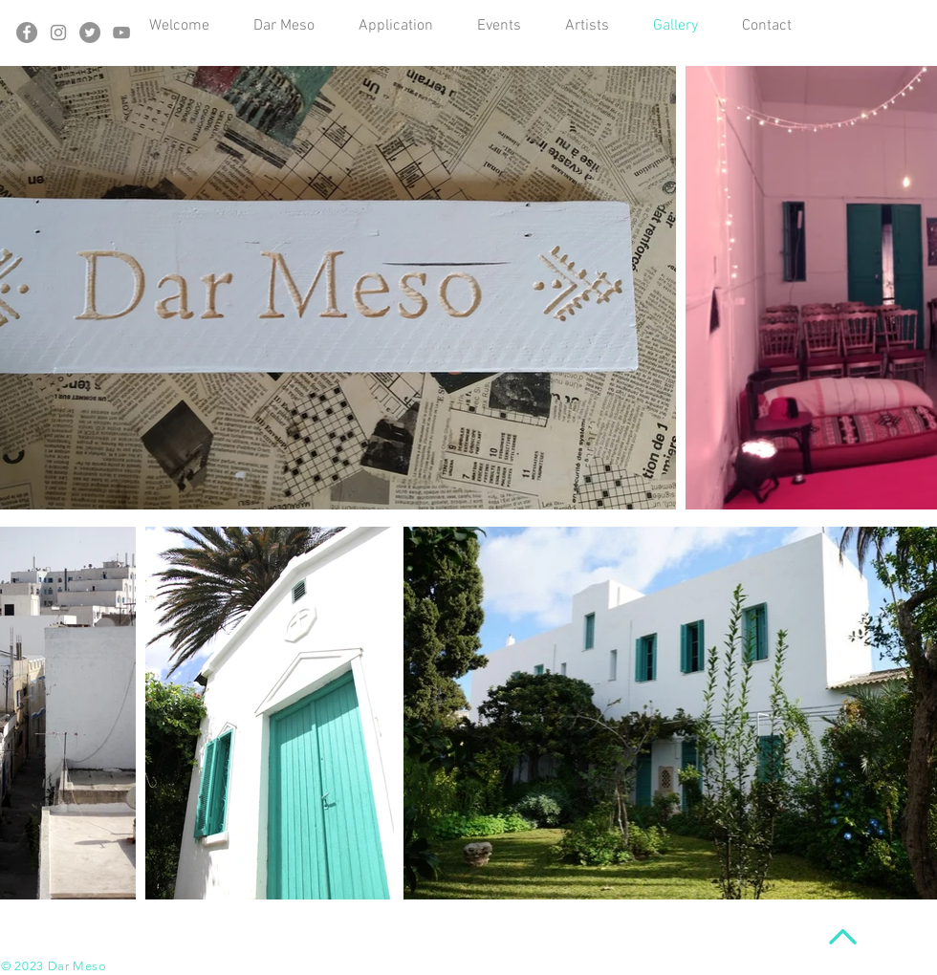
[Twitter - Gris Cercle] (89, 32)
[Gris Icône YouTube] (121, 32)
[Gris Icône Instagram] (58, 32)
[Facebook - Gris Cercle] (26, 32)
